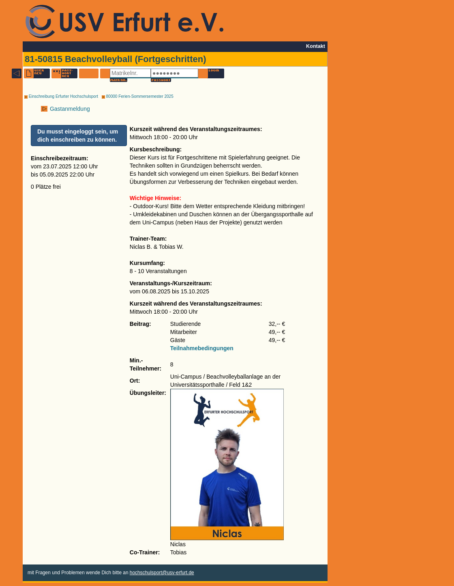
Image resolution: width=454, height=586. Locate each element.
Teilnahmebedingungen (201, 348)
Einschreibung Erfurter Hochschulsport (61, 96)
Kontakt (315, 46)
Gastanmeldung (69, 109)
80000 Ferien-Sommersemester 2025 (137, 96)
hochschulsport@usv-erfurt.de (162, 572)
